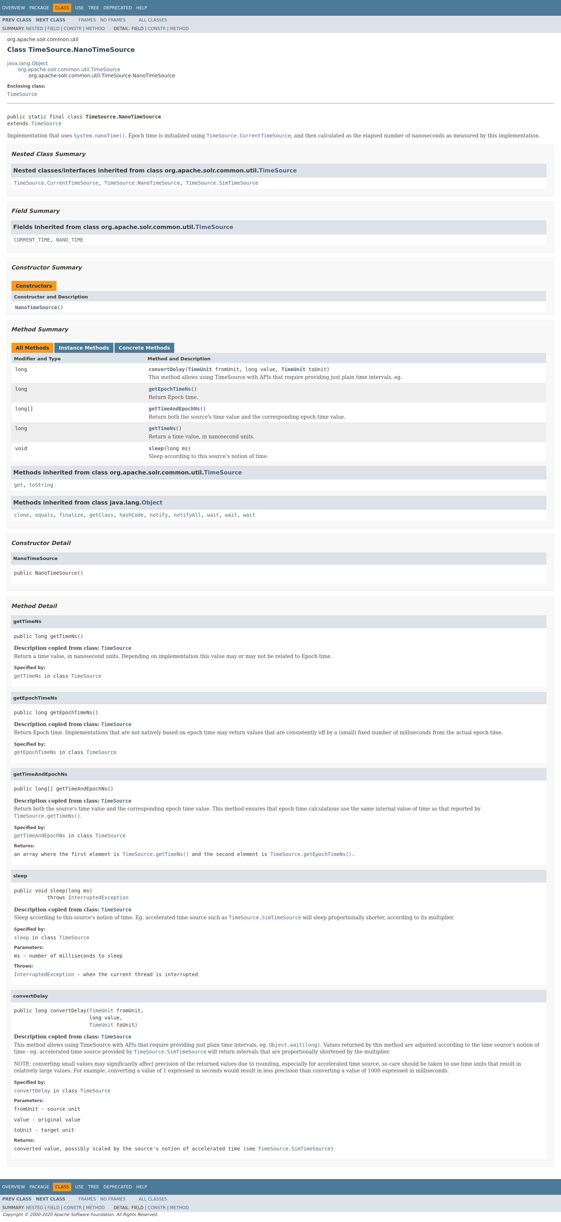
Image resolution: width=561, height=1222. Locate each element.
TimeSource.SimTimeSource (222, 183)
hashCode (131, 515)
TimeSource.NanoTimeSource (142, 183)
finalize (71, 515)
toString (41, 485)
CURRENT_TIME (32, 240)
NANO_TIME (69, 240)
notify (159, 515)
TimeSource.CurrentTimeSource (56, 183)
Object (152, 502)
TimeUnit (200, 369)
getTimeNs (162, 428)
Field (53, 28)
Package (39, 7)
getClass (101, 515)
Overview (13, 7)
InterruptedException (98, 897)
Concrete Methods (144, 348)
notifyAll (187, 515)
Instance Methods (84, 348)
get (18, 485)
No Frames (113, 20)
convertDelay (167, 369)
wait (213, 515)
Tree (93, 7)
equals (44, 515)
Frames (87, 20)
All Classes (153, 20)
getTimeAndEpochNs (174, 409)
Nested (34, 28)
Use (79, 7)
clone (21, 515)
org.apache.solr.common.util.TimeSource (69, 69)
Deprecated (117, 7)
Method (95, 28)
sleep (156, 448)
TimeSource (22, 94)
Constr (73, 28)
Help (141, 7)
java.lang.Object (27, 63)
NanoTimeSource (36, 307)
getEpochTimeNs (170, 389)
